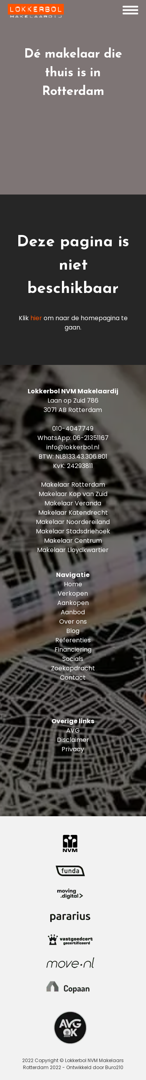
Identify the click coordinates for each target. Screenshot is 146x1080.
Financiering (73, 649)
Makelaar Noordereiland (73, 521)
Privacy (73, 749)
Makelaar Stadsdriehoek (73, 531)
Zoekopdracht (73, 668)
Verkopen (73, 593)
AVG (73, 730)
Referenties (73, 640)
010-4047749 (72, 428)
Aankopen (73, 602)
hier (36, 318)
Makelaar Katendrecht (73, 512)
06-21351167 (91, 437)
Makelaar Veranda (72, 503)
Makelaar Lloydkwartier (73, 549)
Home (73, 584)
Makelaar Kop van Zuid (73, 493)
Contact (73, 677)
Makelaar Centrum (73, 540)
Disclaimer (73, 739)
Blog (72, 630)
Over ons (73, 621)
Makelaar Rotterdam (73, 484)
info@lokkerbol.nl (72, 447)
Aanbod (73, 612)
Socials (72, 658)
